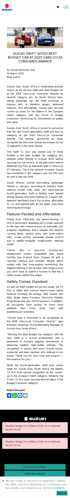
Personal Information (35, 467)
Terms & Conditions (35, 473)
